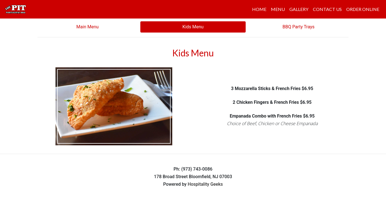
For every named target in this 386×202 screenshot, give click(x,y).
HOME (259, 9)
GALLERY (298, 9)
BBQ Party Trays (298, 26)
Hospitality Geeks (205, 184)
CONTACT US (327, 9)
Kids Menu (192, 26)
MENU (278, 9)
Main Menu (87, 26)
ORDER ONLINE (362, 9)
